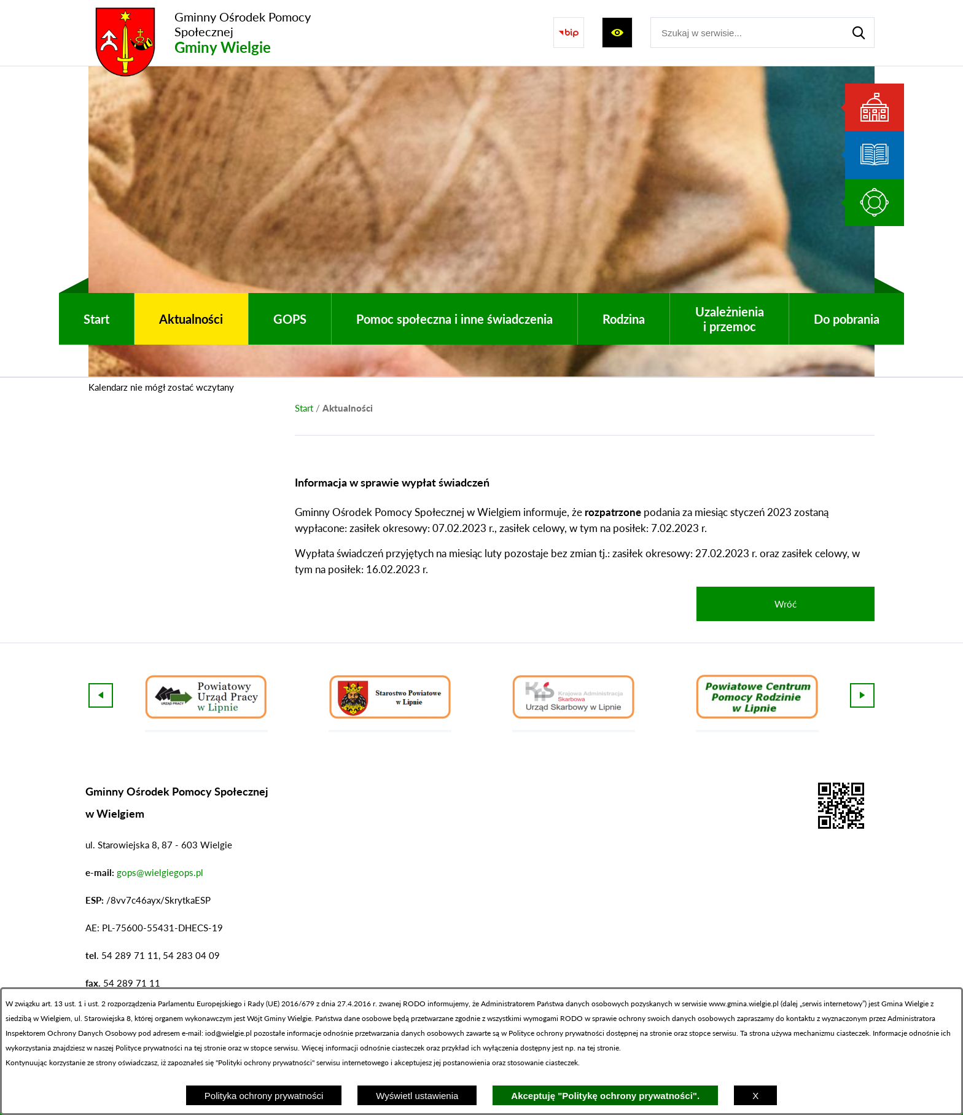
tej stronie (603, 1047)
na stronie (656, 1033)
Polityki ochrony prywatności (265, 1062)
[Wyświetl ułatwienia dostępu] (617, 32)
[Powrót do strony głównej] (304, 408)
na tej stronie (205, 1047)
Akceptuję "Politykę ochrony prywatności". (605, 1095)
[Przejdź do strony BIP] (568, 32)
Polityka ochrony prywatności (264, 1095)
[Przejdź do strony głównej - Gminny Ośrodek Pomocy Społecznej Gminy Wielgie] (220, 33)
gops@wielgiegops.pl (160, 872)
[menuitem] (96, 319)
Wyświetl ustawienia (417, 1095)
